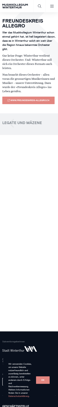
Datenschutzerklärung (18, 396)
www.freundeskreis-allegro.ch (28, 100)
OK (42, 380)
